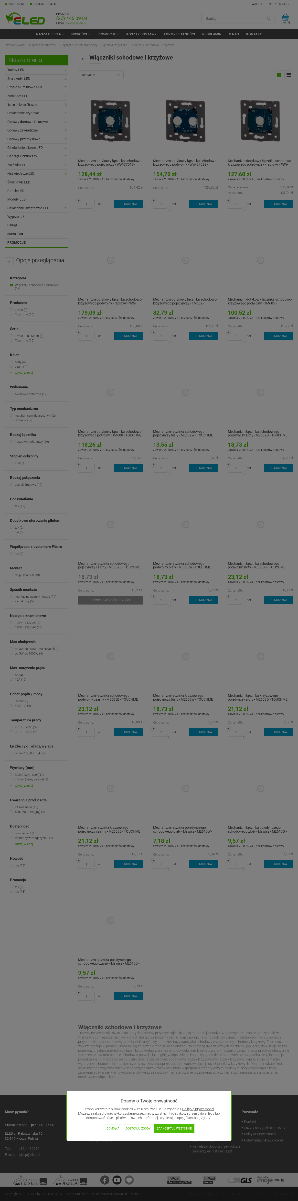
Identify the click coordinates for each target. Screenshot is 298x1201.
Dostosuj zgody (138, 1128)
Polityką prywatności (198, 1109)
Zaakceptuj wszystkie (174, 1128)
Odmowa (112, 1128)
